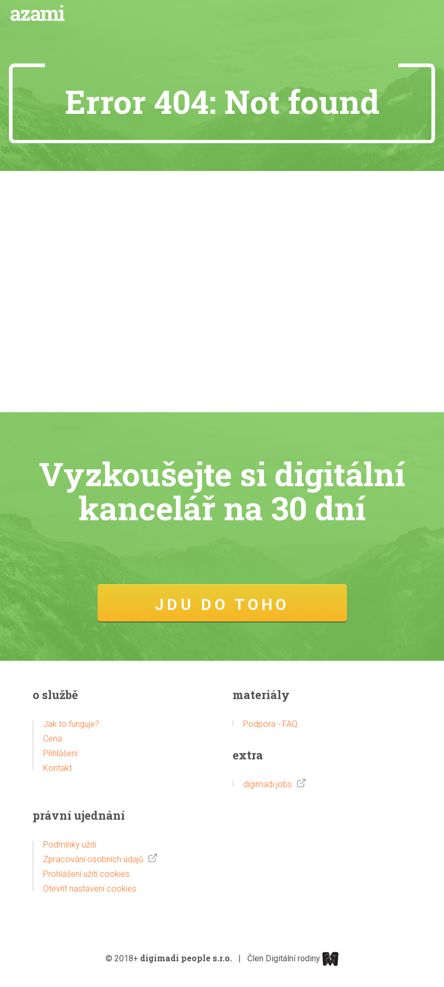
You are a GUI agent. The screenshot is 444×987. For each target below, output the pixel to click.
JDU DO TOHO (222, 604)
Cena (52, 739)
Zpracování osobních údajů (93, 859)
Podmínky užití (69, 845)
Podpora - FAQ (270, 724)
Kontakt (57, 768)
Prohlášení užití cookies (86, 874)
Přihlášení (60, 753)
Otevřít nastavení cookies (89, 889)
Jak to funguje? (71, 724)
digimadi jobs (267, 784)
